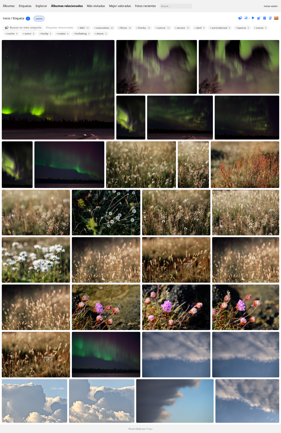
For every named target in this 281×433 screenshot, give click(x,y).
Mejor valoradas (120, 6)
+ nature (162, 27)
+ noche (11, 33)
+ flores (124, 27)
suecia (39, 18)
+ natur (28, 33)
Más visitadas (96, 6)
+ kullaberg (81, 33)
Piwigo (149, 428)
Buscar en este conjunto (25, 27)
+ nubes (62, 33)
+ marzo (260, 27)
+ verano (182, 27)
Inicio (6, 18)
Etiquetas (25, 6)
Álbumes (9, 6)
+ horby (45, 33)
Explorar (41, 6)
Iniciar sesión (271, 6)
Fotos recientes (145, 6)
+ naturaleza (103, 27)
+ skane (100, 33)
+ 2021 (83, 27)
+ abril (199, 27)
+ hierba (143, 27)
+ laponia (242, 27)
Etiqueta (18, 18)
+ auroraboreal (220, 27)
